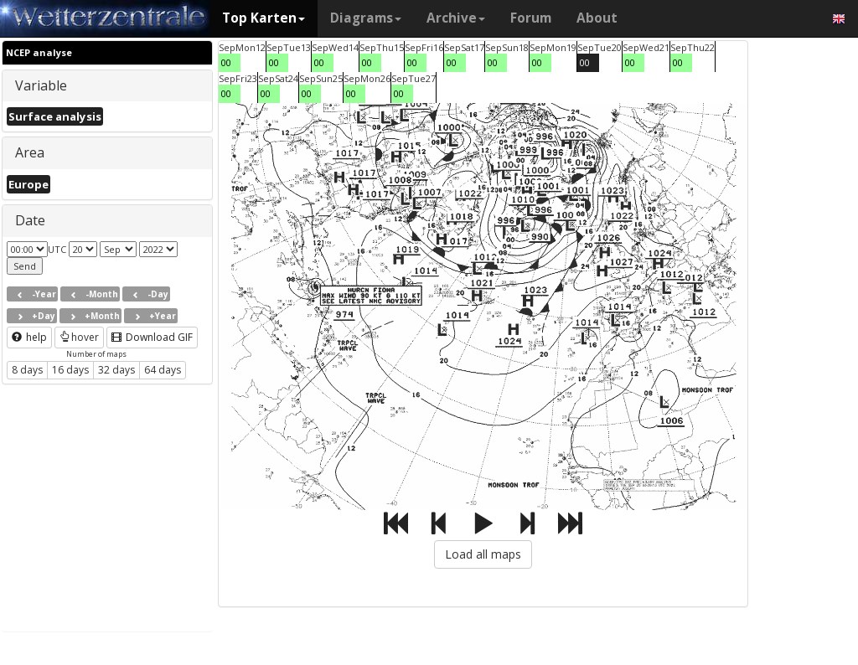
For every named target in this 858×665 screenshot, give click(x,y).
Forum (530, 18)
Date (30, 220)
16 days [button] (70, 370)
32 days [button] (116, 370)
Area (29, 152)
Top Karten (263, 18)
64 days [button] (162, 370)
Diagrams (365, 18)
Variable (41, 85)
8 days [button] (27, 370)
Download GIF (152, 337)
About (597, 18)
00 (226, 62)
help (29, 337)
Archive (455, 18)
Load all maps (483, 554)
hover (79, 337)
